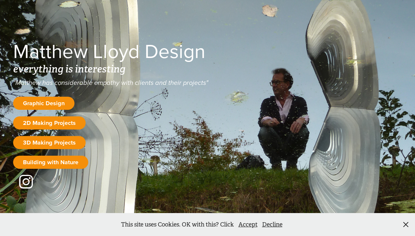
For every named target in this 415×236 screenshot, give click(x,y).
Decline (272, 224)
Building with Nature (50, 162)
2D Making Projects (49, 123)
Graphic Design (44, 103)
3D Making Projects (49, 142)
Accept (248, 224)
